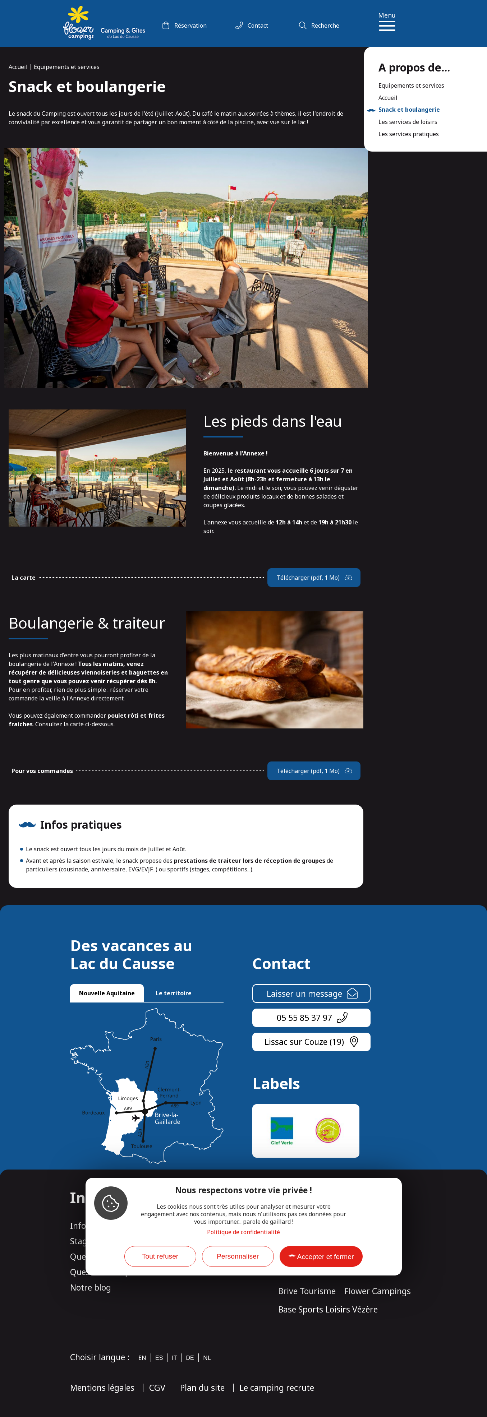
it (174, 1358)
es (159, 1358)
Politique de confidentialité (243, 1232)
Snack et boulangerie (409, 110)
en (142, 1358)
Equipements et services (67, 67)
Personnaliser (238, 1256)
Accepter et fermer (325, 1256)
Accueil (18, 67)
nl (207, 1358)
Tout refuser (160, 1256)
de (190, 1358)
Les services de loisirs (407, 122)
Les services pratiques (408, 134)
